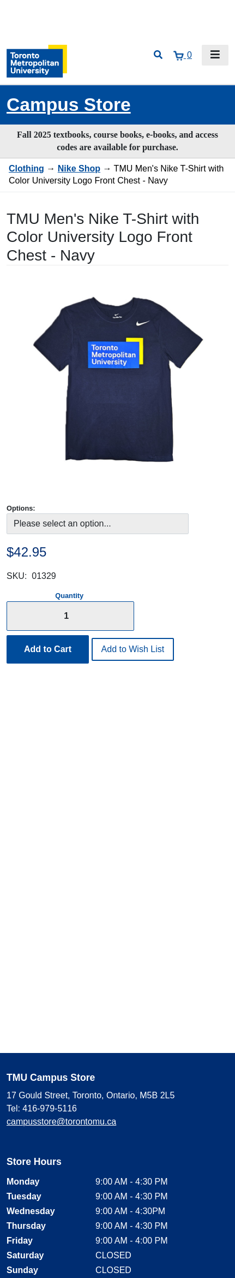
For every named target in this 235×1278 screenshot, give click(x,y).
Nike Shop (79, 168)
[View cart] (182, 55)
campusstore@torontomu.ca (61, 1121)
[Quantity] (70, 615)
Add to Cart (47, 649)
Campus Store (69, 104)
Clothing (26, 168)
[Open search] (158, 55)
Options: (21, 508)
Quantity (69, 595)
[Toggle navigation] (215, 55)
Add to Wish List (133, 649)
